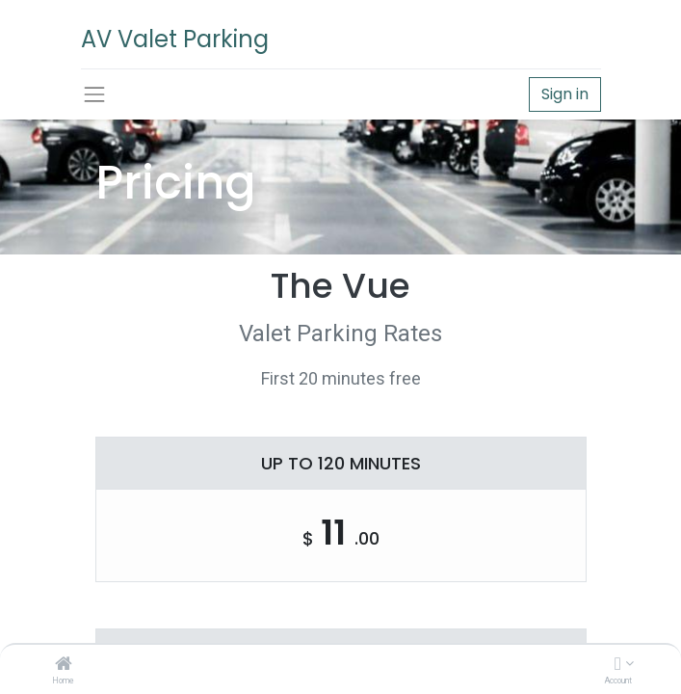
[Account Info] (618, 665)
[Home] (63, 665)
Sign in (565, 94)
